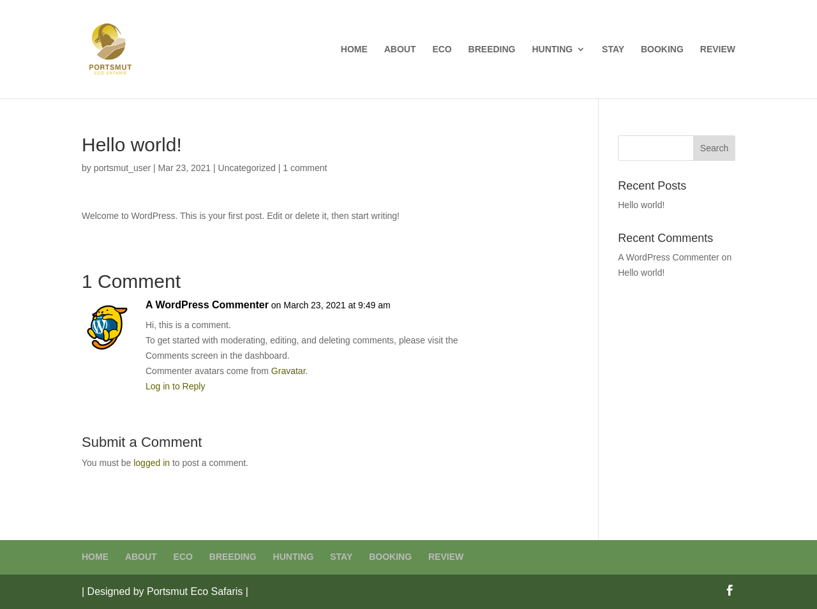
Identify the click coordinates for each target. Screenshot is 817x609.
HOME (354, 49)
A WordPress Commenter (207, 304)
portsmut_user (122, 168)
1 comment (305, 168)
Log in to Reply (175, 386)
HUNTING (552, 49)
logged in (151, 463)
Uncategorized (247, 168)
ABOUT (400, 49)
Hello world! (641, 205)
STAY (613, 49)
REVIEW (717, 49)
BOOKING (662, 49)
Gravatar (288, 371)
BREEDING (492, 49)
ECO (441, 49)
